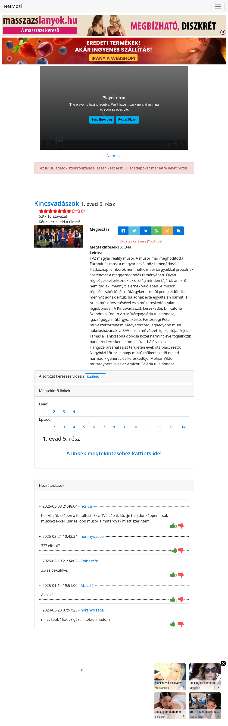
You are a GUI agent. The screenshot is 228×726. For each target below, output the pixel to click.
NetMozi (13, 6)
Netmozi (114, 155)
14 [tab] (183, 427)
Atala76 (87, 585)
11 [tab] (147, 427)
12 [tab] (159, 427)
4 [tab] (74, 411)
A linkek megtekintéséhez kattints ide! (114, 453)
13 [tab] (171, 427)
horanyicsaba (92, 536)
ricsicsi (86, 506)
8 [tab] (114, 427)
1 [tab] (44, 411)
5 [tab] (84, 427)
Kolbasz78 (89, 561)
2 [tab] (54, 411)
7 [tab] (104, 427)
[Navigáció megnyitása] (218, 6)
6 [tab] (94, 427)
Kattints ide (95, 376)
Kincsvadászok (57, 203)
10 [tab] (135, 427)
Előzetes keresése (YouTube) (141, 241)
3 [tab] (64, 411)
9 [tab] (124, 427)
